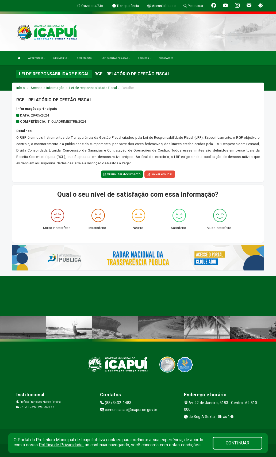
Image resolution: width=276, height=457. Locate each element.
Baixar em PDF (159, 174)
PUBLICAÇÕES (167, 58)
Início (20, 88)
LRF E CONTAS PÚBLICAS (116, 58)
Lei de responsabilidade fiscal (93, 88)
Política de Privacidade (61, 444)
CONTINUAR (237, 443)
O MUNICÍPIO (61, 58)
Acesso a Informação (47, 88)
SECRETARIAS (85, 58)
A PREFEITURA (36, 58)
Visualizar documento (121, 174)
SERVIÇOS (144, 58)
